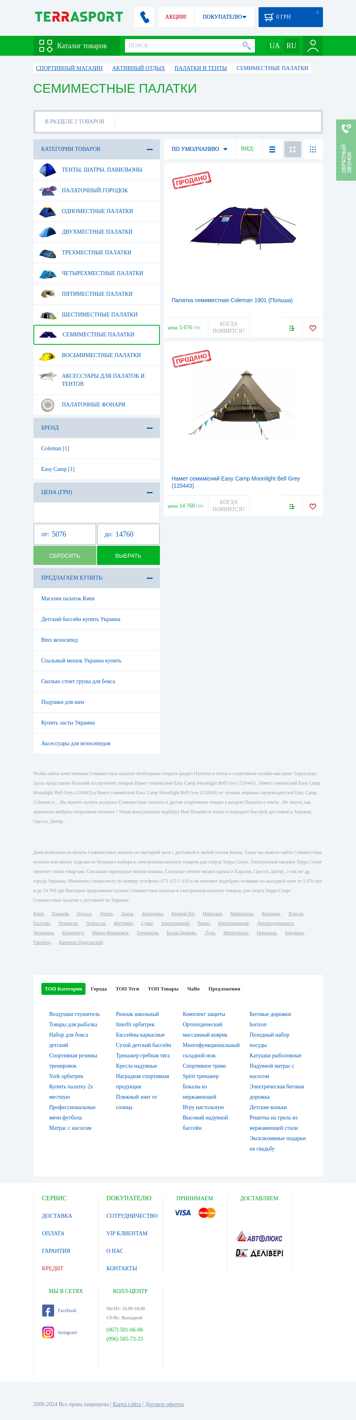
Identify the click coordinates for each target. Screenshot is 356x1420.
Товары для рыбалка (73, 1024)
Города (99, 989)
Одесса (84, 913)
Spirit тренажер (201, 1076)
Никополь (267, 933)
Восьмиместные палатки (90, 355)
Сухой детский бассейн (143, 1045)
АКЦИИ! (176, 17)
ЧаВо (193, 989)
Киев (38, 913)
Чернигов (68, 923)
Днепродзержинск (275, 923)
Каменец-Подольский (81, 942)
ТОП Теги (127, 989)
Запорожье (152, 913)
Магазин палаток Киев (68, 599)
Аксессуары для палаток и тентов (92, 377)
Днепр (106, 913)
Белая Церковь (181, 933)
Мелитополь (235, 933)
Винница (271, 913)
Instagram (59, 1332)
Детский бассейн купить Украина (81, 619)
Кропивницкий (233, 923)
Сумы (147, 923)
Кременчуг (73, 933)
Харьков (60, 913)
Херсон (295, 913)
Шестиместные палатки (88, 315)
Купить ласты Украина (68, 723)
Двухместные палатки (86, 232)
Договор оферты (164, 1404)
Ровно (204, 923)
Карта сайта (127, 1404)
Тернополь (147, 933)
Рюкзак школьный (137, 1014)
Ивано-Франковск (110, 933)
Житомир (123, 923)
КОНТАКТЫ (122, 1269)
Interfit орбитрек (135, 1024)
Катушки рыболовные (276, 1056)
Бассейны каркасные (140, 1035)
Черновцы (43, 933)
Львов (127, 913)
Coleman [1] (55, 448)
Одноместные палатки (86, 211)
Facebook (59, 1310)
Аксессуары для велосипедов (76, 743)
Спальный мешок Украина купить (81, 661)
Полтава (41, 923)
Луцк (209, 933)
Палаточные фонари (82, 405)
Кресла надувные (136, 1066)
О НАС (115, 1251)
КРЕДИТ (53, 1269)
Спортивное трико (204, 1066)
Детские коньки (268, 1107)
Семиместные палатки (86, 335)
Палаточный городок (83, 191)
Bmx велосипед (59, 640)
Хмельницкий (175, 923)
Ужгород (42, 942)
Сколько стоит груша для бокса (78, 681)
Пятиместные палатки (86, 294)
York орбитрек (66, 1076)
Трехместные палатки (85, 253)
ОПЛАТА (53, 1233)
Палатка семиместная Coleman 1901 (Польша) (232, 300)
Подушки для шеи (62, 702)
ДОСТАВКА (57, 1216)
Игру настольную (203, 1107)
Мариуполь (241, 913)
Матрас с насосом (70, 1128)
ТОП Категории (63, 989)
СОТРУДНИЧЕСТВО (132, 1216)
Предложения (224, 989)
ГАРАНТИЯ (56, 1251)
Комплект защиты (204, 1014)
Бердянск (294, 933)
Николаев (212, 913)
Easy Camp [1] (58, 469)
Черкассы (95, 923)
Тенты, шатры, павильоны (91, 170)
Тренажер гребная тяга (143, 1056)
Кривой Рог (182, 913)
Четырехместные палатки (91, 273)
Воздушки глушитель (74, 1014)
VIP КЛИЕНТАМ (127, 1233)
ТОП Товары (163, 989)
